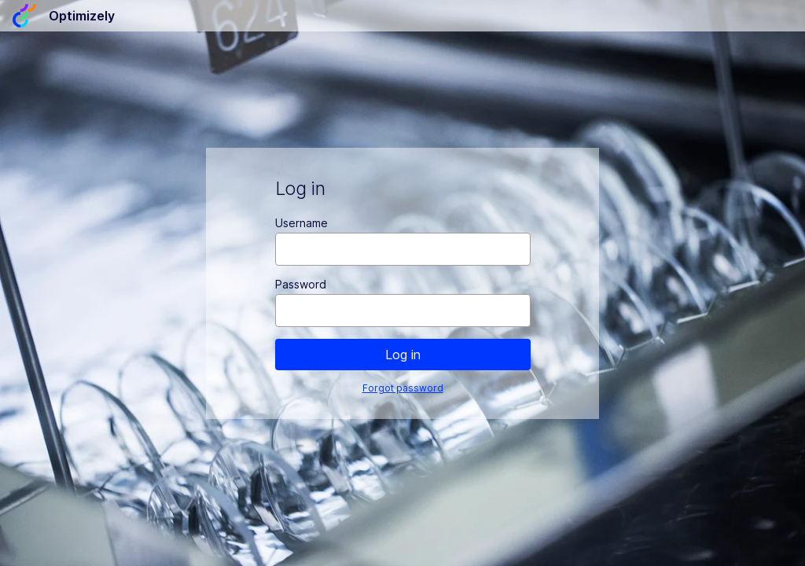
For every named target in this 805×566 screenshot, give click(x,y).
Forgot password (402, 388)
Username (301, 223)
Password (300, 284)
